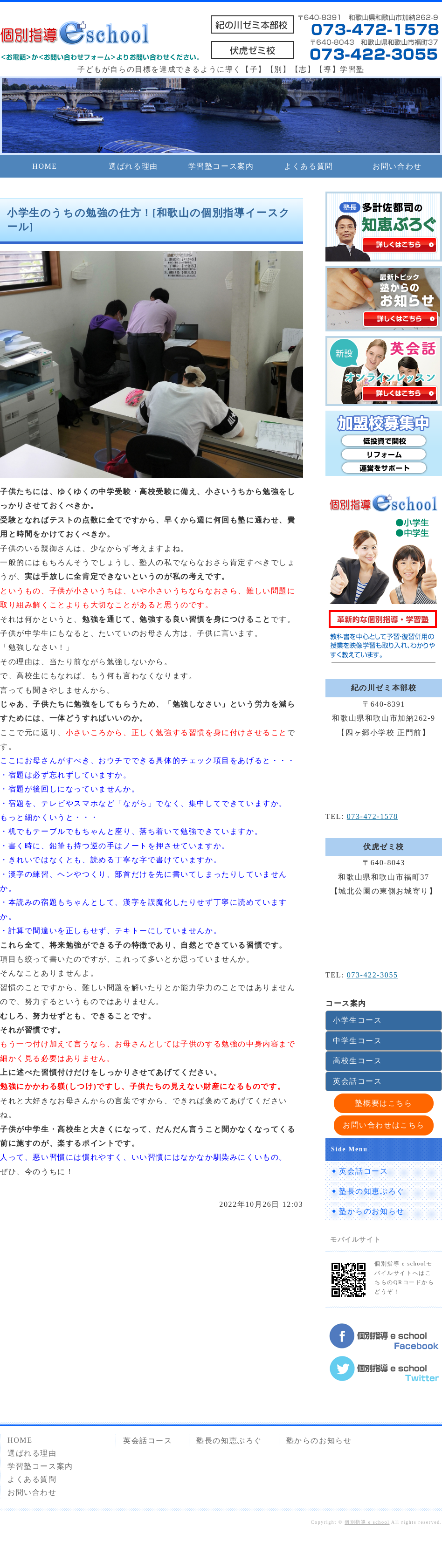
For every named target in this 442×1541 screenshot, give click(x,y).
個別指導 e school (367, 1522)
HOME (44, 166)
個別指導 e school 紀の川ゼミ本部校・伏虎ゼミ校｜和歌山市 (74, 34)
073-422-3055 (372, 975)
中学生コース (357, 1041)
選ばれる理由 (133, 166)
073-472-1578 (372, 816)
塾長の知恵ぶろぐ (372, 1191)
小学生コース (357, 1020)
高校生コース (357, 1061)
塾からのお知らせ (372, 1211)
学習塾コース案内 (221, 166)
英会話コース (357, 1081)
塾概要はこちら (383, 1103)
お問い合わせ (397, 166)
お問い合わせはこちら (384, 1125)
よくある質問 (308, 166)
